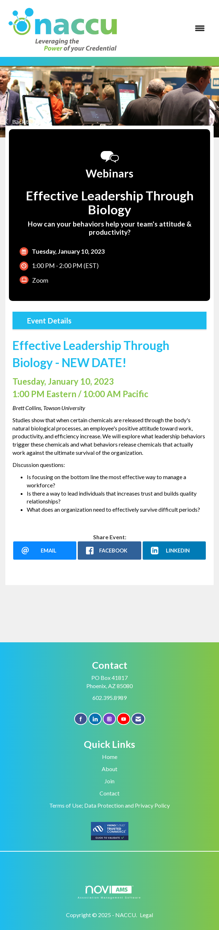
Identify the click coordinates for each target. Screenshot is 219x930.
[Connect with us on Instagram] (109, 719)
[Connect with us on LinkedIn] (95, 719)
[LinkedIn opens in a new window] (174, 550)
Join (109, 781)
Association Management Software (109, 892)
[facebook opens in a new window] (109, 550)
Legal (146, 914)
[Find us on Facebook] (80, 719)
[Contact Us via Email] (138, 719)
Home (109, 756)
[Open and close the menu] (167, 28)
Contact (109, 793)
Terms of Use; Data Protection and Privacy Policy (109, 805)
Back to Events (27, 121)
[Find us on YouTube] (123, 719)
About (109, 768)
